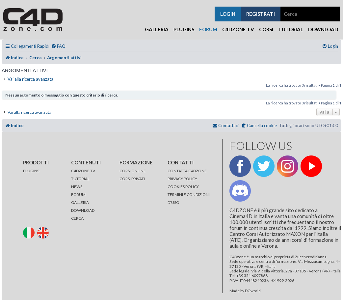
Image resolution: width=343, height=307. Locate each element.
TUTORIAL (80, 178)
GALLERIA (80, 202)
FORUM (78, 194)
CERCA (77, 218)
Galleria (157, 29)
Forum (208, 29)
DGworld (253, 291)
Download (323, 29)
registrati (260, 14)
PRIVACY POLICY (182, 178)
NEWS (76, 186)
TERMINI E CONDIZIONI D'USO (189, 198)
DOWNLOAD (82, 210)
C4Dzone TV (238, 29)
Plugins (183, 29)
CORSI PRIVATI (132, 178)
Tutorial (290, 29)
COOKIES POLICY (183, 186)
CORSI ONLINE (132, 170)
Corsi (266, 29)
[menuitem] (58, 46)
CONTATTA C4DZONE (187, 170)
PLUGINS (31, 170)
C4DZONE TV (83, 170)
